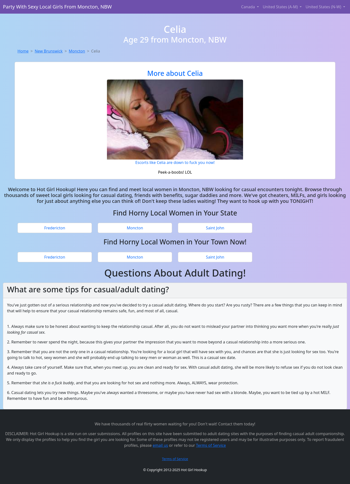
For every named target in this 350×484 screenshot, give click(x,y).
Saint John (215, 228)
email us (160, 445)
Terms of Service (211, 445)
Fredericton (54, 228)
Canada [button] (248, 6)
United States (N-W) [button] (324, 6)
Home (23, 51)
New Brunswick (49, 51)
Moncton (77, 51)
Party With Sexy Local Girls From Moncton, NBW (57, 6)
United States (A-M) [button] (281, 6)
